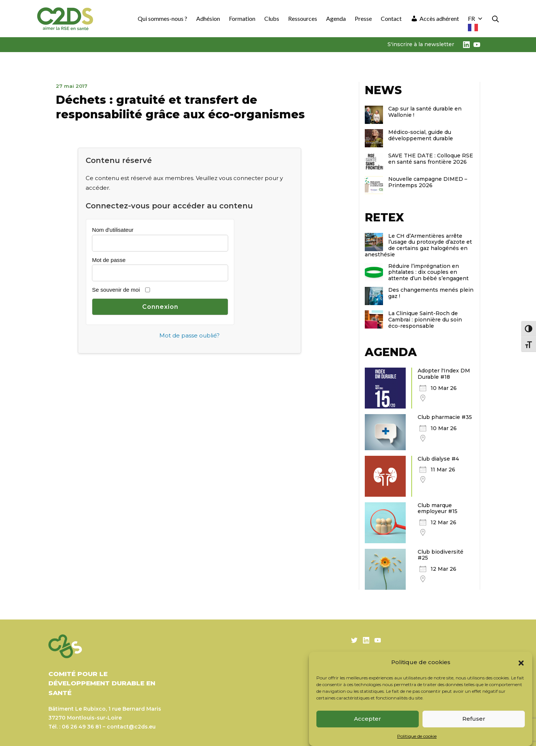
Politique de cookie (417, 736)
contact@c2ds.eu (131, 726)
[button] (521, 662)
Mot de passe (108, 260)
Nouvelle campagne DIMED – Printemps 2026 (427, 182)
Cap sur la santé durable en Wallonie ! (425, 111)
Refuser (473, 718)
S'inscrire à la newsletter (420, 44)
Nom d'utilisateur (112, 230)
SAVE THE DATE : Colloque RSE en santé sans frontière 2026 (430, 158)
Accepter (367, 718)
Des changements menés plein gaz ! (430, 293)
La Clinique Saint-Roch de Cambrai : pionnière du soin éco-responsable (425, 319)
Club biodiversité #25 (440, 554)
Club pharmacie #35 (445, 417)
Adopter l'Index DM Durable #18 (444, 373)
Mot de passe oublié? (189, 335)
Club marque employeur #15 (437, 508)
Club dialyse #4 (438, 458)
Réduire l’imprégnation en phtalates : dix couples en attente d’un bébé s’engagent (428, 272)
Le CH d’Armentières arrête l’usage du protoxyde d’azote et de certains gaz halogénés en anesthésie (418, 245)
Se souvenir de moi (116, 289)
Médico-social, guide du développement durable (420, 135)
